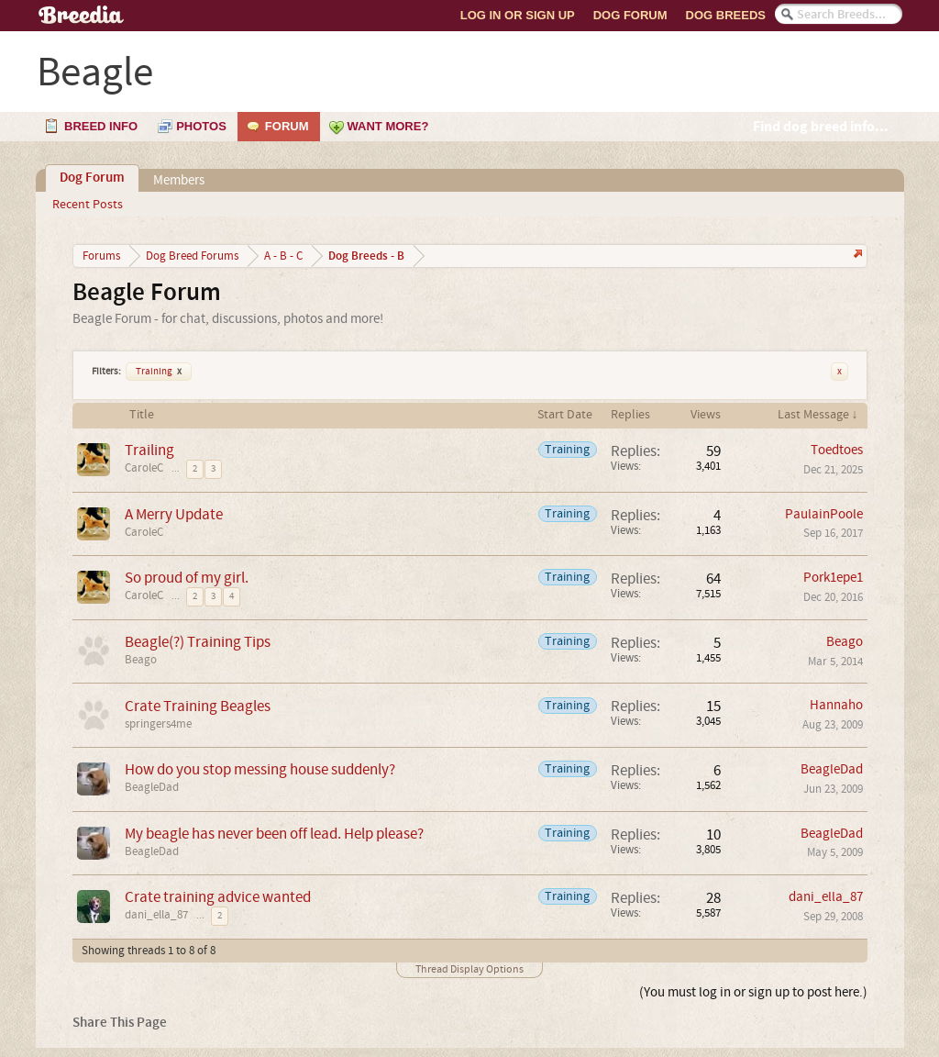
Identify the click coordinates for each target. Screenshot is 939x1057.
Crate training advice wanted (218, 896)
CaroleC (144, 468)
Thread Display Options (469, 969)
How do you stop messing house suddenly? (260, 769)
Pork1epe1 (833, 577)
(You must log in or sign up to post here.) (753, 992)
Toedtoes (837, 450)
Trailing (149, 450)
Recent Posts (87, 204)
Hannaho (836, 705)
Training (159, 371)
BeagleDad (152, 787)
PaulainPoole (824, 514)
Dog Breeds (726, 15)
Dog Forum (630, 15)
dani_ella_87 (156, 914)
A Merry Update (174, 514)
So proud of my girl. (187, 577)
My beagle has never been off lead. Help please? (274, 833)
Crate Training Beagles (198, 706)
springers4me (158, 724)
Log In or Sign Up (517, 15)
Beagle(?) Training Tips (198, 641)
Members (178, 180)
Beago (141, 659)
